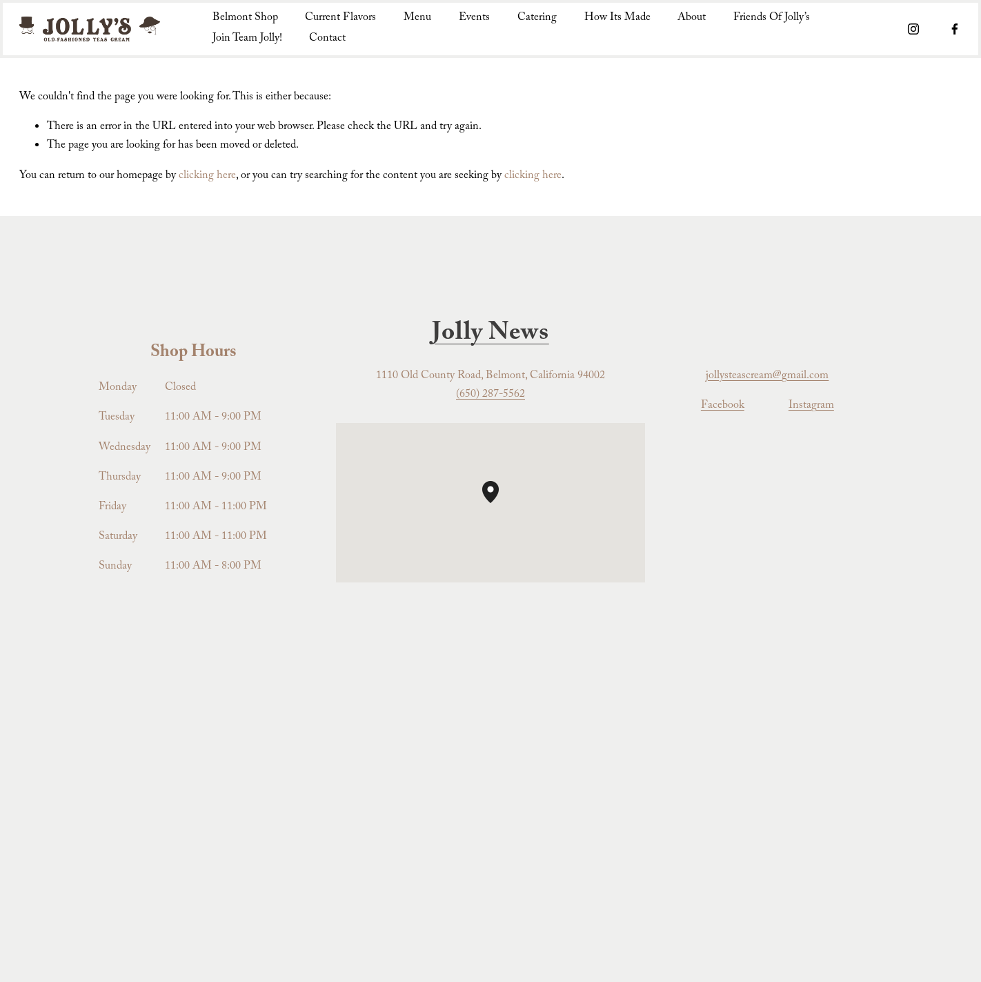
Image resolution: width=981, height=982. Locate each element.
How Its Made (617, 18)
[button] (498, 503)
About (691, 18)
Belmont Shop (245, 18)
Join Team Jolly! (247, 39)
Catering (537, 18)
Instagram (811, 406)
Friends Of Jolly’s (771, 18)
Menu (417, 18)
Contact (327, 39)
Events (474, 18)
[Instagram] (913, 29)
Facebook (722, 406)
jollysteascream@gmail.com (767, 376)
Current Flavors (340, 18)
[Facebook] (955, 29)
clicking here (207, 176)
